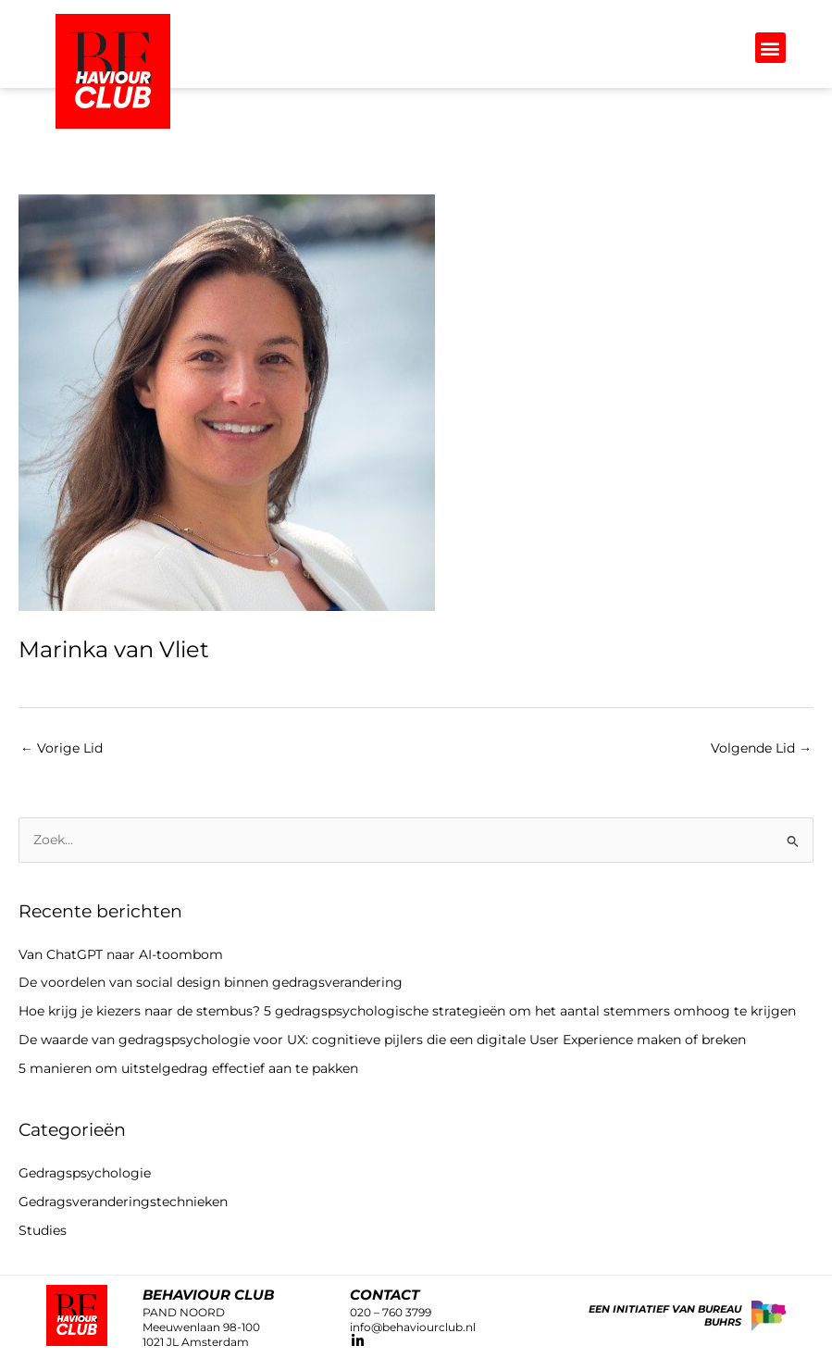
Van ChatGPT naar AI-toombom (121, 954)
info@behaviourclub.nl (413, 1327)
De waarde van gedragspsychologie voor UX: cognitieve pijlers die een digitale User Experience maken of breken (382, 1039)
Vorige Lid (61, 748)
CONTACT (384, 1294)
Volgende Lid (761, 748)
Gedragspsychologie (85, 1172)
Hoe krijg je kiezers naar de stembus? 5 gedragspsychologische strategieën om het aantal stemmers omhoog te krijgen (407, 1010)
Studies (43, 1230)
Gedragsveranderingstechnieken (123, 1201)
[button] (770, 47)
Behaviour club (208, 1294)
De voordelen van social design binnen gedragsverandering (214, 982)
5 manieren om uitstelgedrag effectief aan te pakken (188, 1068)
